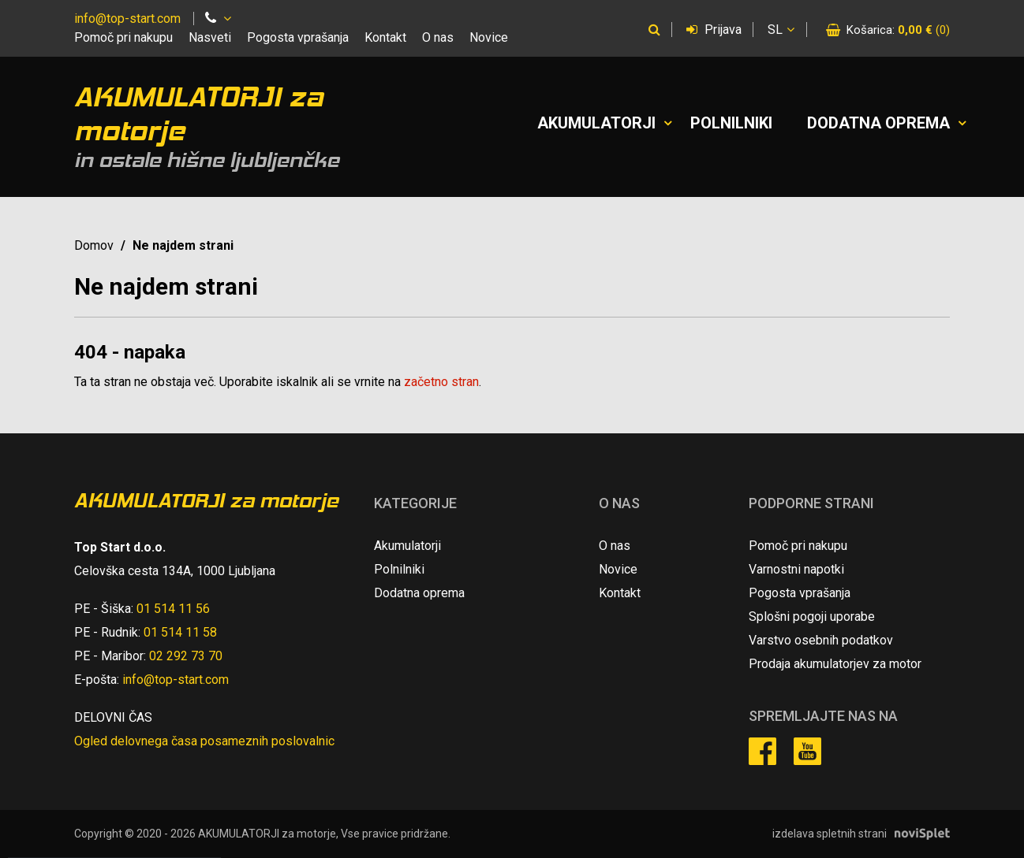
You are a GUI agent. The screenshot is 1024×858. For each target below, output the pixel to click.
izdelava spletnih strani (829, 833)
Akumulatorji (596, 122)
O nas (438, 37)
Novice (488, 37)
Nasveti (210, 37)
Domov (94, 245)
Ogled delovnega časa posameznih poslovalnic (204, 741)
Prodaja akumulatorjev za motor (835, 663)
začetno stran (441, 381)
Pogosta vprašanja (298, 37)
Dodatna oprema (878, 122)
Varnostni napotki (796, 569)
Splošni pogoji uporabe (812, 616)
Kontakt (385, 37)
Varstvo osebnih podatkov (821, 640)
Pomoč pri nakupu (123, 37)
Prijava (714, 29)
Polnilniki (731, 122)
